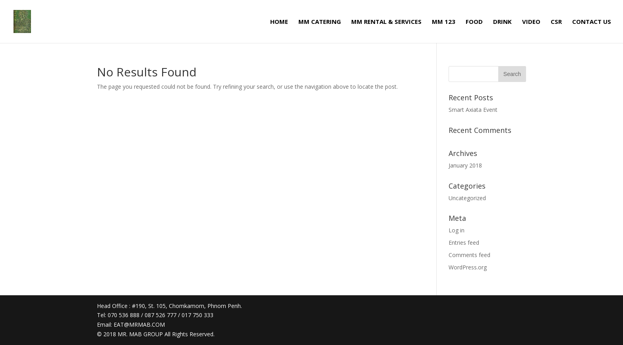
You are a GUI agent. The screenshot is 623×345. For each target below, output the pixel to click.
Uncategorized (467, 198)
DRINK (502, 22)
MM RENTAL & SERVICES (386, 22)
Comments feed (469, 255)
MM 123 (443, 22)
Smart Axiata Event (473, 109)
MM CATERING (319, 22)
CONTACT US (591, 22)
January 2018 (465, 165)
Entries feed (464, 242)
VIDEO (531, 22)
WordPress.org (468, 267)
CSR (556, 22)
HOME (279, 22)
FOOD (474, 22)
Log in (456, 230)
